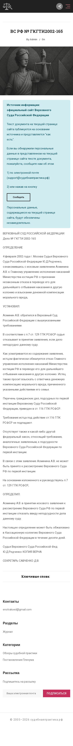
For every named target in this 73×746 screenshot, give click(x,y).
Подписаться (56, 693)
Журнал (8, 631)
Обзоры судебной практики (20, 653)
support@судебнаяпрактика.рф (28, 178)
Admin (33, 39)
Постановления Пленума (18, 659)
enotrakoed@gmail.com (17, 609)
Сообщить (18, 197)
